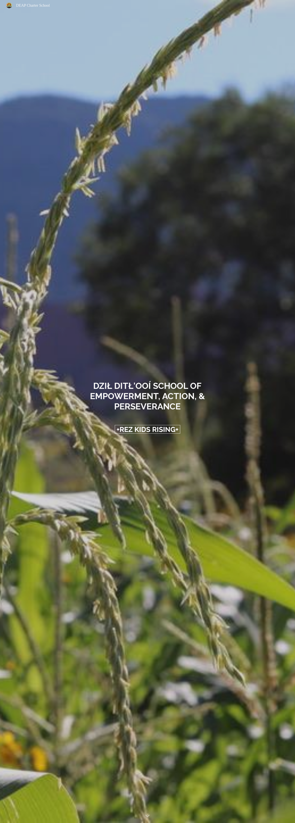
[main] (147, 396)
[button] (147, 816)
